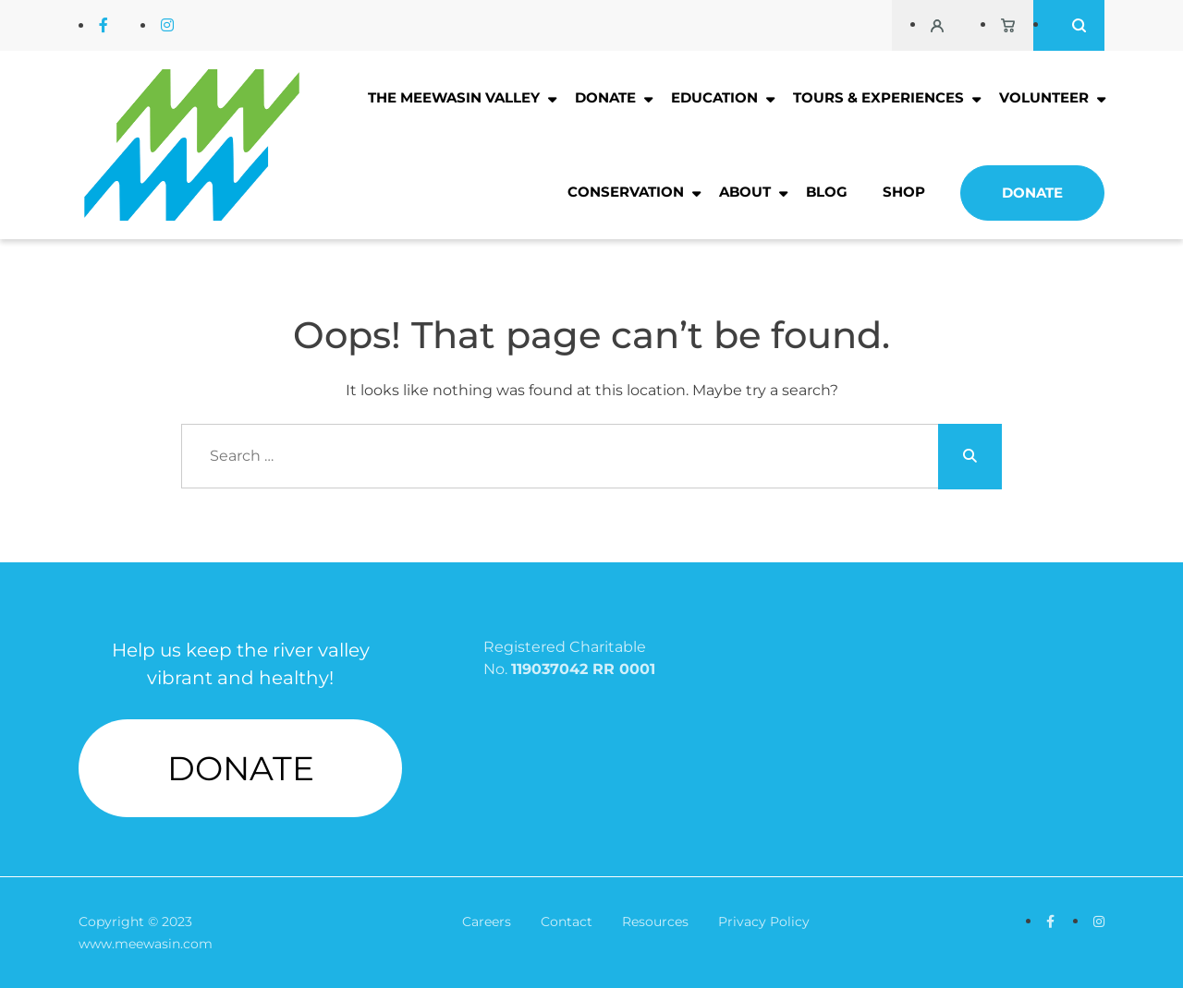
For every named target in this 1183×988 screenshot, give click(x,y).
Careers (486, 921)
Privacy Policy (764, 921)
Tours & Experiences (878, 97)
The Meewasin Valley (454, 97)
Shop (904, 191)
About (745, 191)
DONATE (240, 768)
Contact (566, 921)
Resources (655, 921)
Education (714, 97)
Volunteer (1044, 97)
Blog (827, 191)
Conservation (625, 191)
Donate (605, 97)
